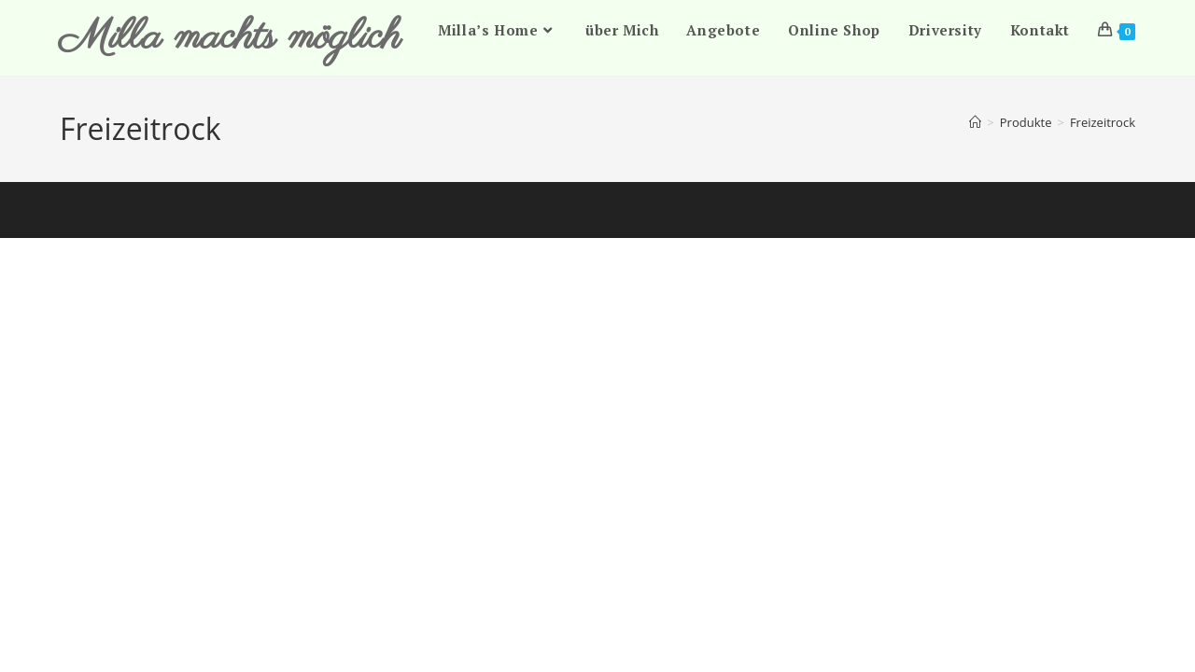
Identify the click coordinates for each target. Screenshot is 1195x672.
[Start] (975, 122)
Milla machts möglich (230, 37)
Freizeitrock (1102, 122)
